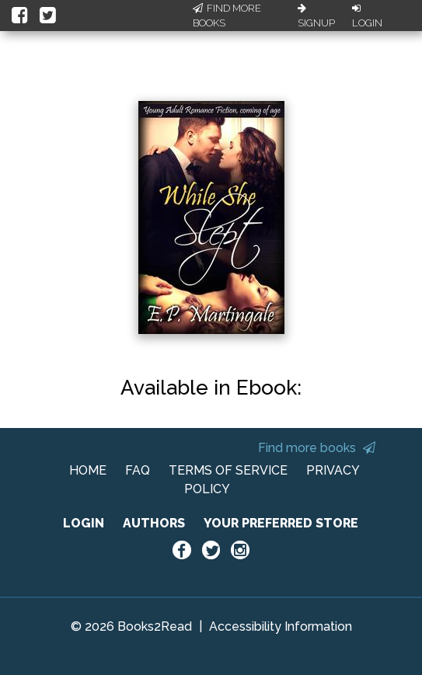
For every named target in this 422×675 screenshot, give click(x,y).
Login (367, 16)
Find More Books (227, 16)
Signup (316, 16)
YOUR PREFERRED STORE (281, 523)
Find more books (316, 447)
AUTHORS (154, 523)
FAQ (137, 470)
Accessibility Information (280, 626)
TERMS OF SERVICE (228, 470)
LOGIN (83, 523)
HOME (87, 470)
